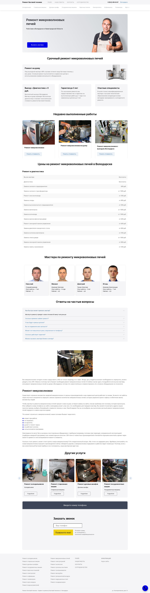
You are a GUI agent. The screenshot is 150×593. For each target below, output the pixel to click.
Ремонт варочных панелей (30, 570)
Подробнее (30, 493)
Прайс (50, 2)
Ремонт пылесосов (56, 564)
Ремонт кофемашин (28, 576)
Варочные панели (85, 7)
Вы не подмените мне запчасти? (36, 326)
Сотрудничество (83, 2)
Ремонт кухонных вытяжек (59, 567)
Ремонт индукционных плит (59, 579)
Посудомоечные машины (69, 7)
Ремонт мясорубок (56, 573)
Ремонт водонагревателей (30, 585)
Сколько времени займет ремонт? (37, 318)
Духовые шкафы (54, 7)
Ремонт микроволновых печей (60, 558)
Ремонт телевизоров (28, 579)
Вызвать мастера (37, 45)
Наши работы (59, 2)
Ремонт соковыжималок (58, 570)
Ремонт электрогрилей (58, 561)
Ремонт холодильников (29, 558)
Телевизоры (118, 7)
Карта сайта (105, 561)
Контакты (70, 2)
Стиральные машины (40, 7)
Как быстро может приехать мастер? (37, 310)
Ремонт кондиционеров (58, 582)
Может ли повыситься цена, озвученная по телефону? (43, 330)
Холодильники (26, 7)
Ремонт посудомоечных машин (32, 567)
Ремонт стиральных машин (31, 561)
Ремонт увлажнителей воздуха (60, 576)
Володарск (124, 2)
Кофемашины (108, 7)
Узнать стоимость (33, 154)
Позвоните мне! (63, 532)
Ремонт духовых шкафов (30, 564)
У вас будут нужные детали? (34, 322)
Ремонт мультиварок (29, 582)
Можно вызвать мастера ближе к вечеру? (39, 339)
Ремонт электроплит (28, 573)
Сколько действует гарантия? (35, 334)
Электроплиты (97, 7)
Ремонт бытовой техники (32, 2)
